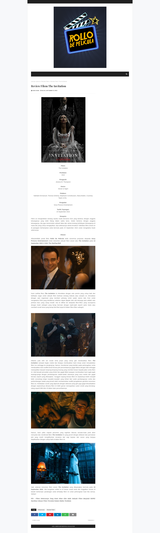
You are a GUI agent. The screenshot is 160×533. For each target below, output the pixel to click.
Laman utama (35, 81)
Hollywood (41, 510)
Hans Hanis (35, 90)
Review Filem (45, 81)
